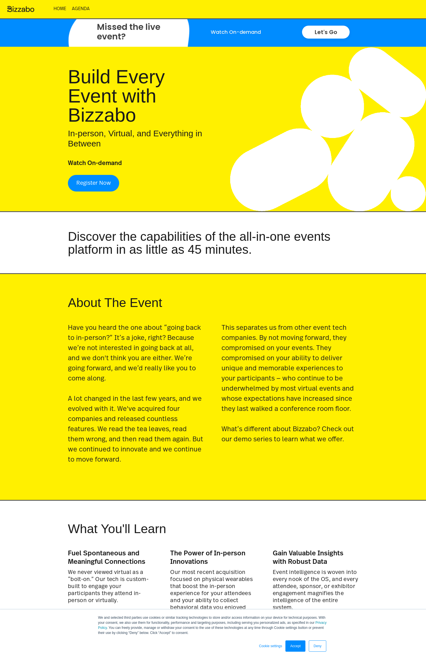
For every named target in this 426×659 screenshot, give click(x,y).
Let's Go (326, 32)
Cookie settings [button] (270, 646)
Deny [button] (317, 646)
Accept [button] (295, 646)
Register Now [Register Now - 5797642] (93, 183)
